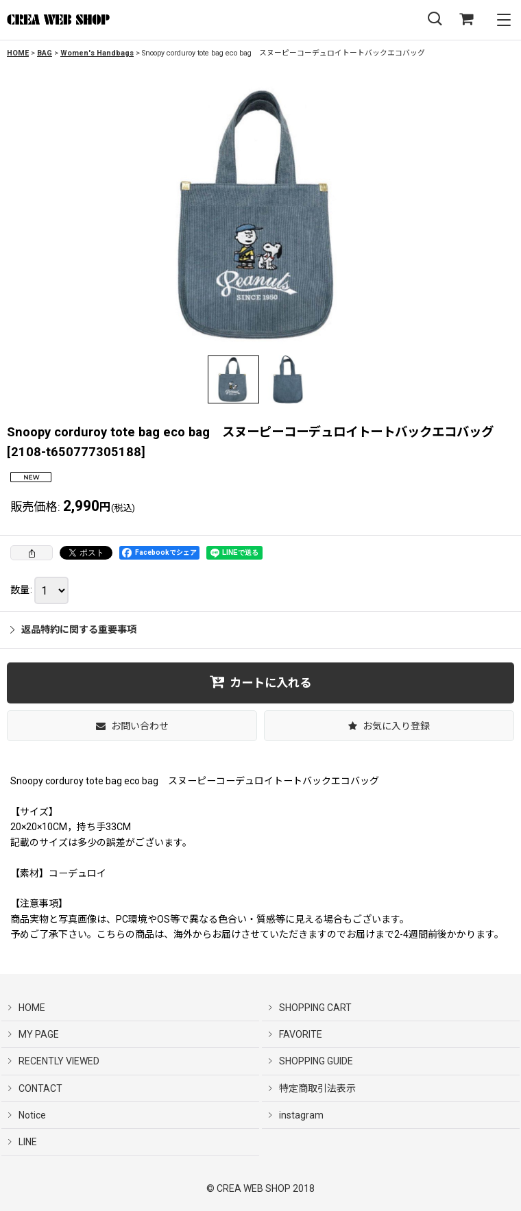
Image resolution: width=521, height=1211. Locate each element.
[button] (435, 19)
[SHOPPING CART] (466, 19)
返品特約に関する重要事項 (73, 629)
